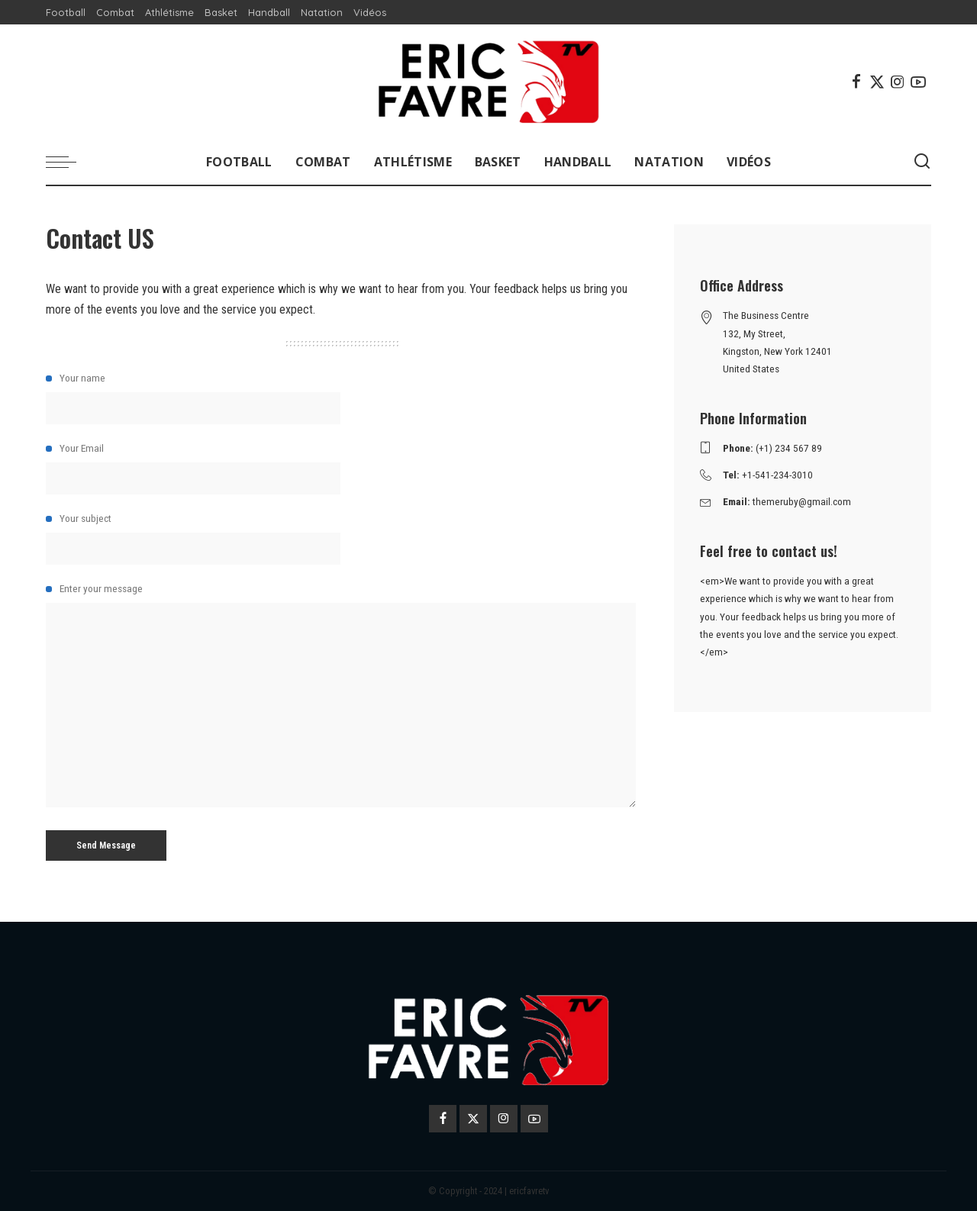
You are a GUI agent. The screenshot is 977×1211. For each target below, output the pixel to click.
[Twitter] (877, 82)
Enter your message (341, 694)
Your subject (341, 538)
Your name (341, 398)
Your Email (341, 468)
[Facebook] (856, 82)
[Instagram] (897, 82)
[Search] (922, 162)
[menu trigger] (69, 162)
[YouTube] (918, 82)
